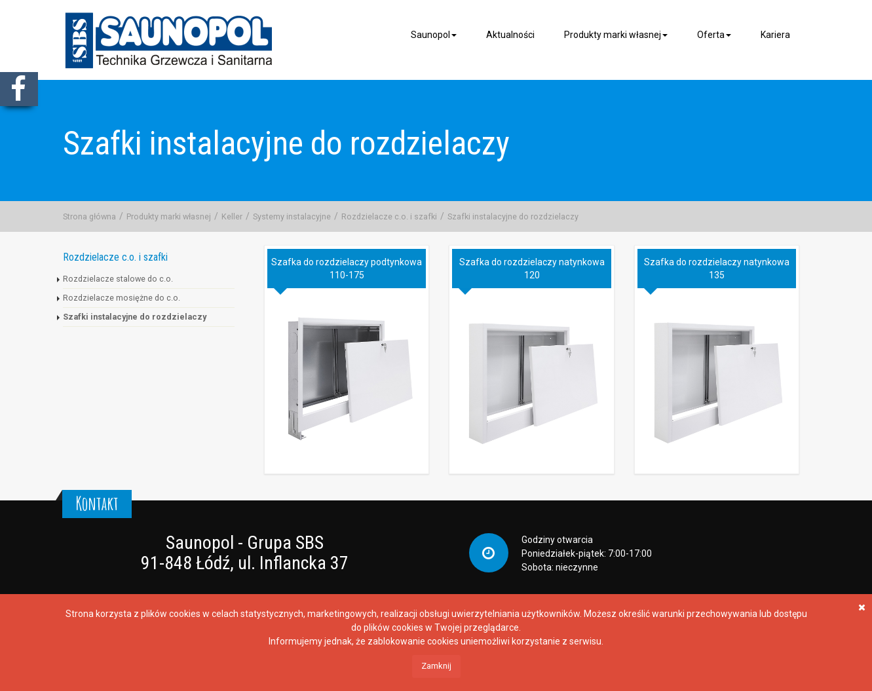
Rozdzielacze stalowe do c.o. (118, 279)
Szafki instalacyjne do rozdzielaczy (512, 216)
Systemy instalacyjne (292, 216)
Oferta (714, 34)
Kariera (775, 34)
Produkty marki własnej (616, 34)
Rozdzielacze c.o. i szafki (389, 216)
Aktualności (510, 34)
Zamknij (436, 666)
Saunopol (434, 34)
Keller (231, 216)
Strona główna (89, 216)
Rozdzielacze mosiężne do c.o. (121, 298)
